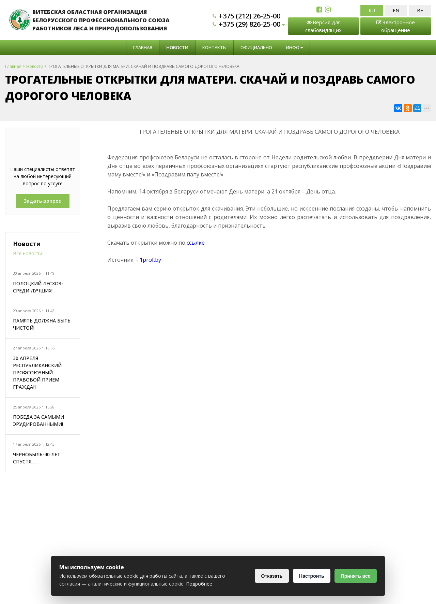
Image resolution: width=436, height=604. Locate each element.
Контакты (214, 47)
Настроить (311, 576)
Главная (142, 47)
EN (396, 10)
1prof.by (150, 259)
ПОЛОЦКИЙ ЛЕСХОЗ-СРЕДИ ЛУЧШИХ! (38, 287)
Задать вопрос (42, 201)
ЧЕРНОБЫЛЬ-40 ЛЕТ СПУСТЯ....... (36, 458)
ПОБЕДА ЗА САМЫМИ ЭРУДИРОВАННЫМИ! (38, 420)
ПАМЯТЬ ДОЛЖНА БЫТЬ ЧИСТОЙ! (42, 324)
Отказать (271, 576)
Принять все (355, 576)
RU (372, 10)
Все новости (27, 253)
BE (420, 10)
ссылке (196, 242)
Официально (256, 47)
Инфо (294, 47)
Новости (177, 47)
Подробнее (199, 583)
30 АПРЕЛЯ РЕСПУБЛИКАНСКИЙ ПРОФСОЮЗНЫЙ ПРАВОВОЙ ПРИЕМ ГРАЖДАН (37, 372)
